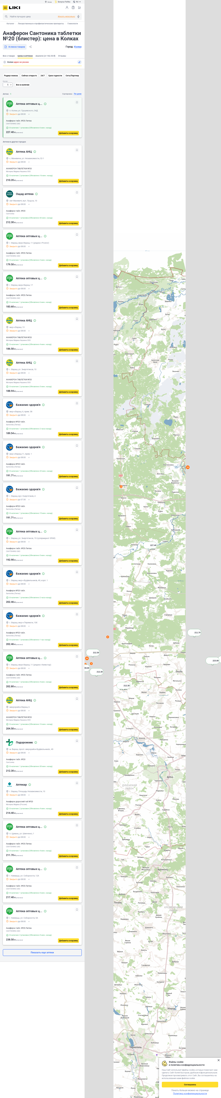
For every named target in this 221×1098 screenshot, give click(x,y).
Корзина (79, 7)
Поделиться (30, 47)
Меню (5, 7)
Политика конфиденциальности (190, 1093)
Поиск (6, 16)
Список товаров (73, 7)
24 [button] (87, 658)
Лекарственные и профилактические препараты (41, 23)
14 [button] (188, 467)
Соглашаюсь (190, 1084)
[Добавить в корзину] (68, 133)
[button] (150, 549)
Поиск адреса (4, 62)
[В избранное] (77, 102)
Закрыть (218, 1060)
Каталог (10, 23)
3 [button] (91, 664)
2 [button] (107, 637)
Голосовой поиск (78, 16)
